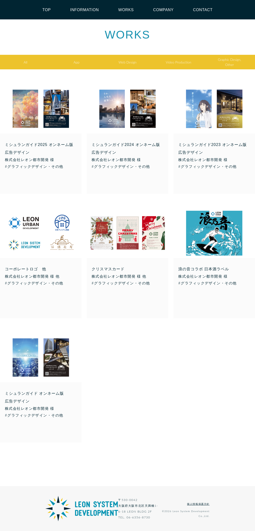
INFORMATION (84, 10)
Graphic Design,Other (229, 62)
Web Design (127, 62)
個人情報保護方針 (198, 503)
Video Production (178, 62)
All (25, 62)
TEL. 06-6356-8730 (134, 517)
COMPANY (163, 10)
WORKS (126, 10)
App (77, 62)
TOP (46, 10)
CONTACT (203, 10)
